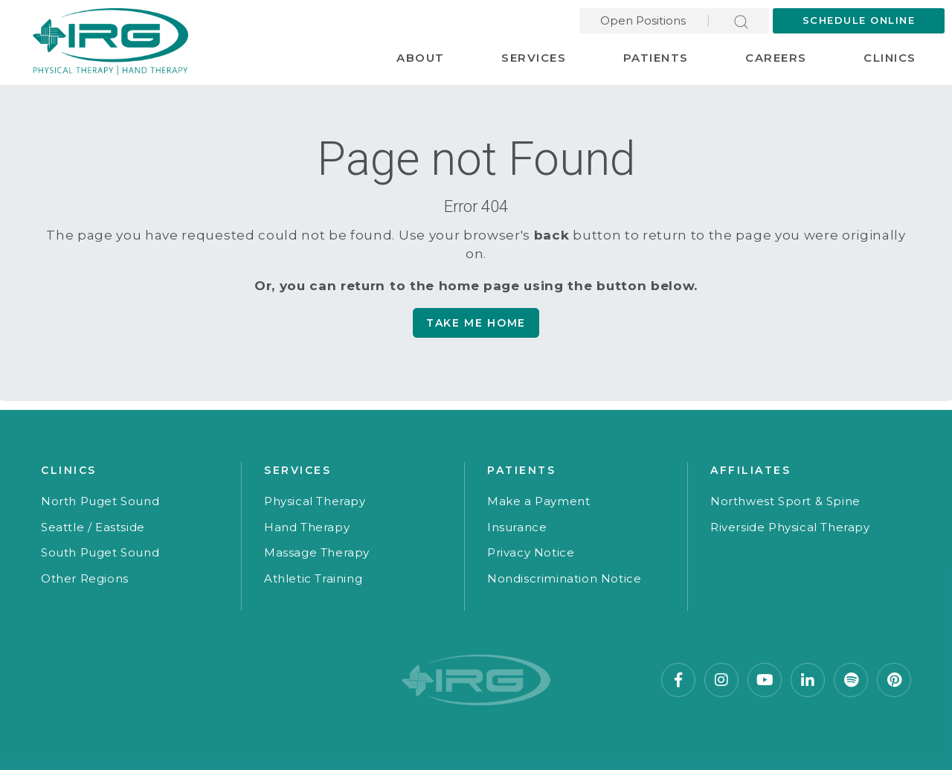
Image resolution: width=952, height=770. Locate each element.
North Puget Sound (100, 501)
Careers (776, 58)
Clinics (889, 58)
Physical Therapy (315, 501)
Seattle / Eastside (93, 527)
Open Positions (643, 20)
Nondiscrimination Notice (564, 578)
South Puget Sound (100, 552)
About (420, 58)
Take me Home (476, 323)
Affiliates (750, 470)
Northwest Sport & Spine (785, 501)
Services (533, 58)
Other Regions (85, 578)
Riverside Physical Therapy (790, 527)
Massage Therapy (317, 552)
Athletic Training (313, 578)
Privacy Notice (530, 552)
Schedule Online (859, 20)
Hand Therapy (307, 527)
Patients (656, 58)
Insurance (517, 527)
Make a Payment (538, 501)
